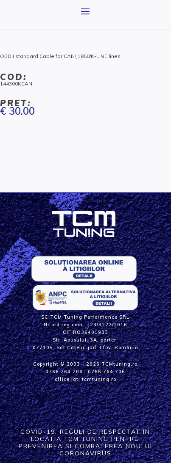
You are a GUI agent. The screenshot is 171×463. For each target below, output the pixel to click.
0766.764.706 (64, 372)
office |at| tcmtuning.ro (85, 379)
